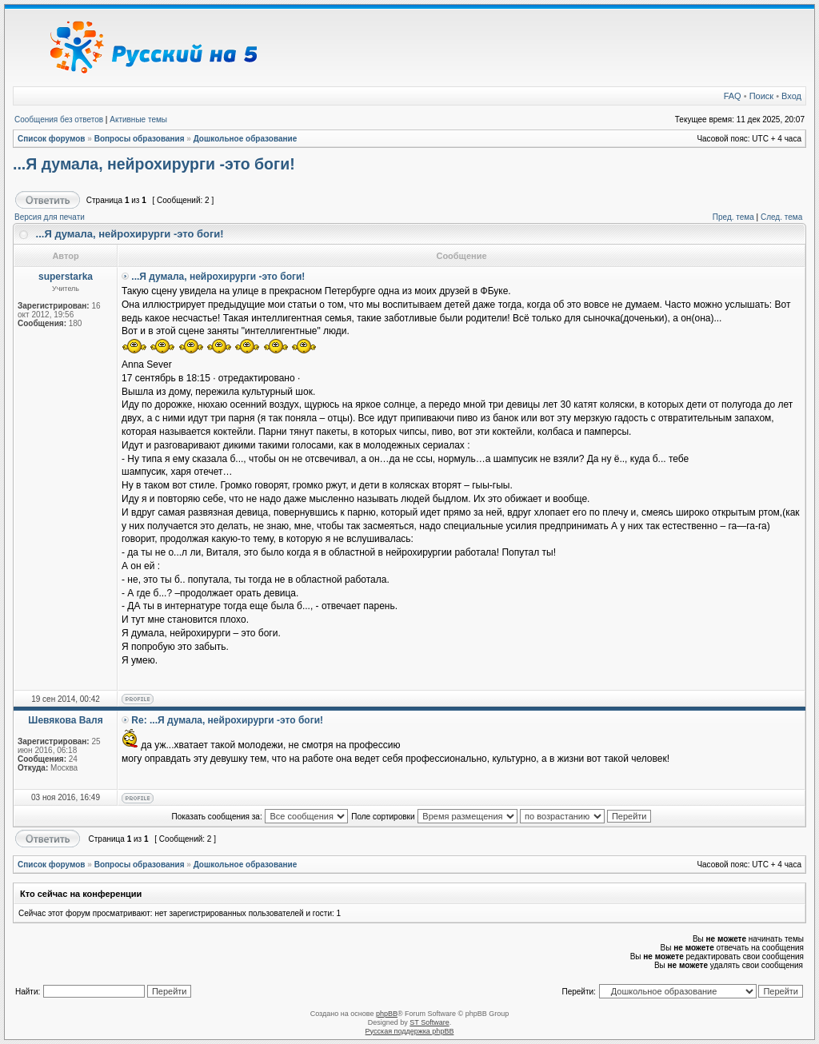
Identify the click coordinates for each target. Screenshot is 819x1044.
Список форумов (52, 138)
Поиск (761, 96)
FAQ (732, 96)
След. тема (781, 217)
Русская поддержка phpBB (410, 1031)
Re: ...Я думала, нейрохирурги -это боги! (227, 720)
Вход (791, 96)
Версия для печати (49, 217)
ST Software (429, 1022)
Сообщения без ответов (58, 119)
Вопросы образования (139, 138)
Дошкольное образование (246, 138)
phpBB (387, 1014)
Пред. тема (733, 217)
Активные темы (138, 119)
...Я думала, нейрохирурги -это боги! (154, 164)
